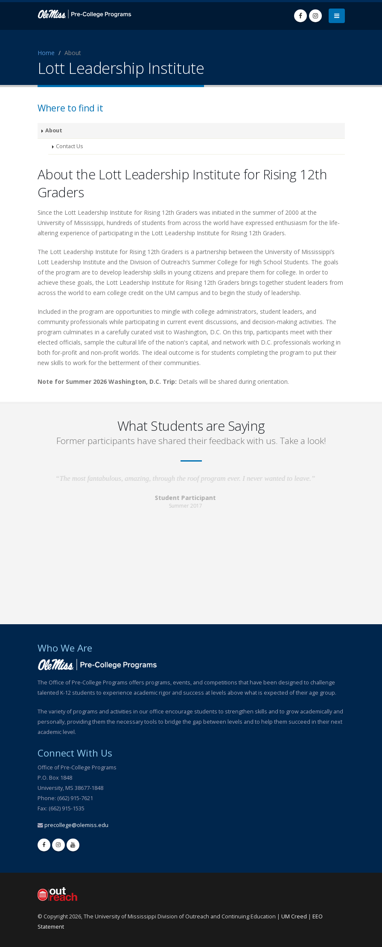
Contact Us (69, 146)
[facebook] (44, 845)
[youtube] (73, 845)
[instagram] (58, 845)
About (53, 130)
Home (46, 53)
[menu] (337, 16)
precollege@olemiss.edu (76, 825)
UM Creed (294, 916)
